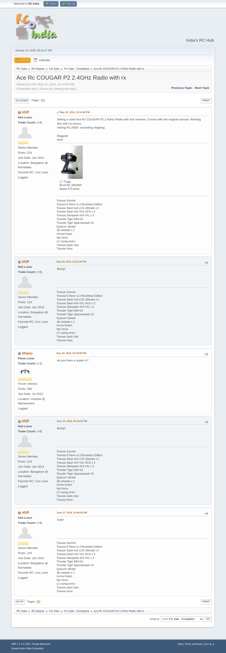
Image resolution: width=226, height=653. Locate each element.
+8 (39, 122)
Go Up (19, 601)
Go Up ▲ (210, 644)
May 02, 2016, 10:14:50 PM (75, 112)
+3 (39, 363)
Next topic (202, 88)
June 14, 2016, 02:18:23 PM (71, 421)
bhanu (27, 353)
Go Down (21, 100)
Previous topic (181, 88)
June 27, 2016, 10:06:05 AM (71, 512)
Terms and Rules (194, 644)
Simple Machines (41, 644)
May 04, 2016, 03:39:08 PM (71, 353)
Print (206, 100)
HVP (25, 112)
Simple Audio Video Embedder (27, 648)
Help (180, 644)
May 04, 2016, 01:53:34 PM (71, 261)
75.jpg (65, 181)
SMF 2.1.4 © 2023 (21, 644)
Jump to (154, 619)
